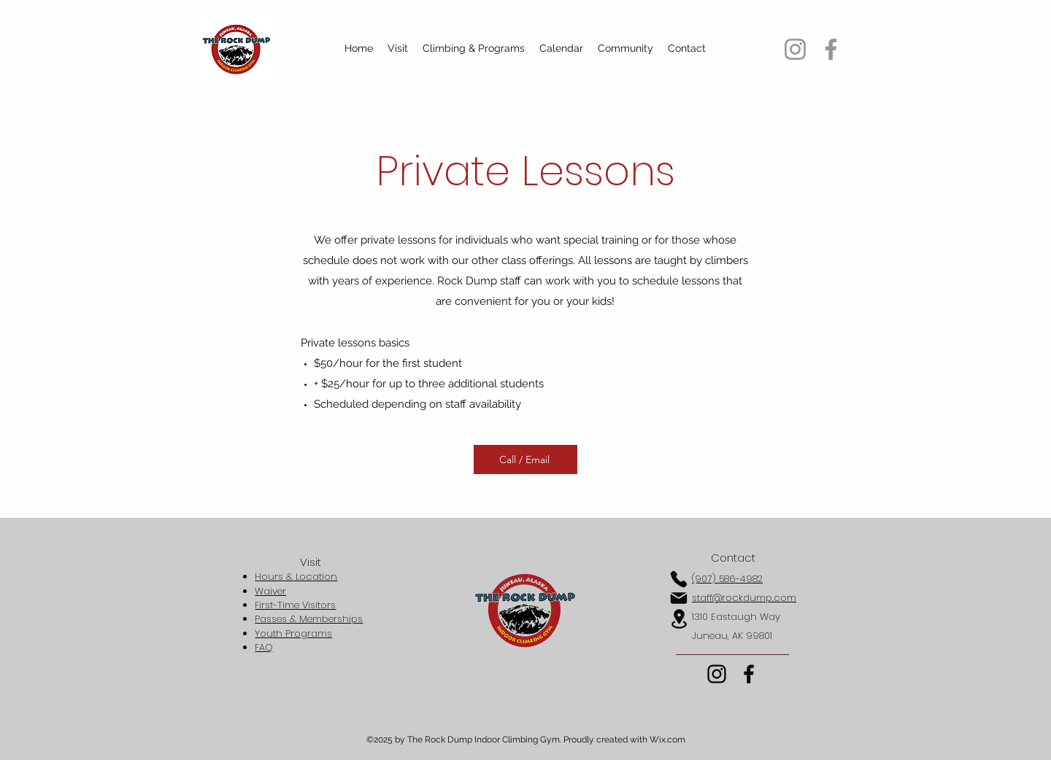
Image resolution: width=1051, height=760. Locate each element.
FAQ (264, 647)
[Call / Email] (525, 459)
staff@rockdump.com (744, 598)
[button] (397, 48)
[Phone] (678, 579)
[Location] (678, 619)
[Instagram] (795, 49)
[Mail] (678, 598)
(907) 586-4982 (727, 579)
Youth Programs (293, 633)
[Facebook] (831, 49)
